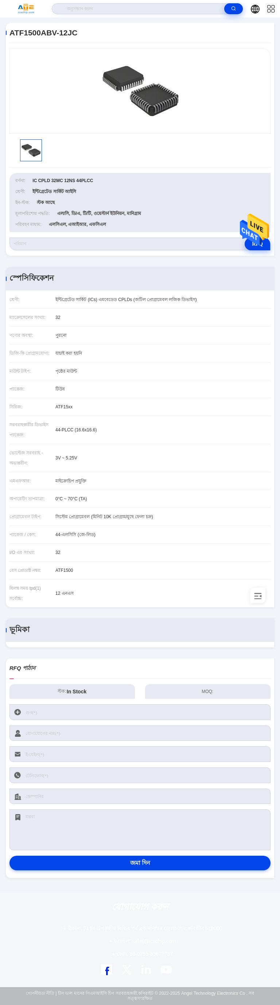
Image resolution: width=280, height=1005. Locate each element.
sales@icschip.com (145, 941)
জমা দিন (140, 863)
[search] (233, 8)
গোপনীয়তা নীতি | (41, 993)
